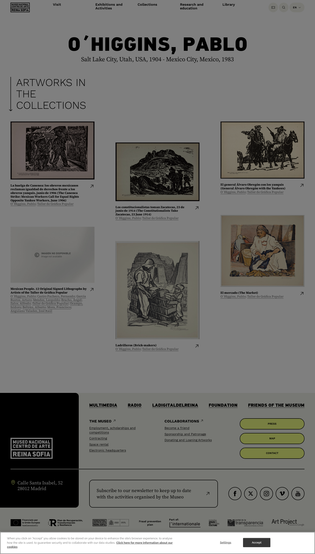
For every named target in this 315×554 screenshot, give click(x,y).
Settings (225, 547)
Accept (256, 547)
